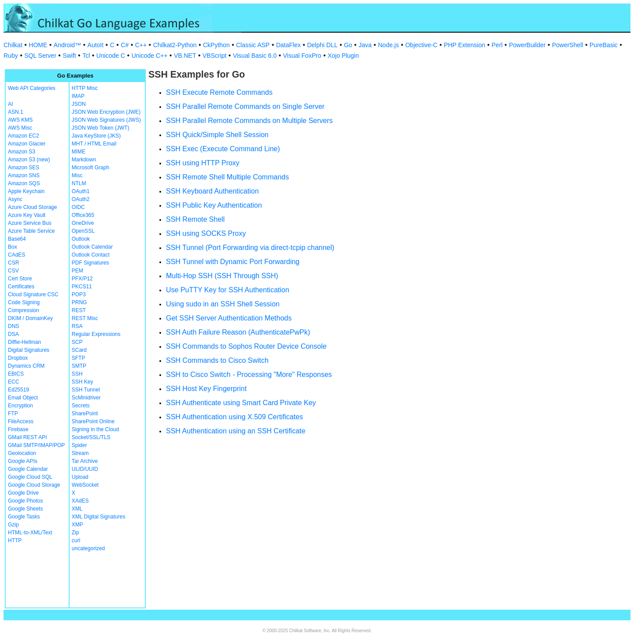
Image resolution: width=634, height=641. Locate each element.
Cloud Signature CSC (33, 294)
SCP (77, 342)
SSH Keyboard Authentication (212, 191)
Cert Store (20, 279)
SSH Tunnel (86, 390)
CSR (13, 263)
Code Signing (24, 302)
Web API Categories (31, 88)
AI (10, 104)
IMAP (78, 96)
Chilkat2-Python (175, 44)
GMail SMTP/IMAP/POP (36, 445)
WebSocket (85, 485)
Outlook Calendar (92, 247)
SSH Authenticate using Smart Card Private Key (241, 402)
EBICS (16, 374)
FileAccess (20, 421)
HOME (38, 44)
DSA (13, 334)
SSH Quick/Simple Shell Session (217, 134)
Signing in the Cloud (95, 429)
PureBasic (604, 44)
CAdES (16, 255)
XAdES (80, 501)
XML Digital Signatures (98, 517)
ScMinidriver (86, 398)
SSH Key (82, 382)
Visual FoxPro (302, 55)
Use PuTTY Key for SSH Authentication (227, 290)
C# (125, 44)
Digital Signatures (28, 350)
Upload (80, 477)
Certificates (21, 286)
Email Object (23, 398)
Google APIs (22, 461)
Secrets (81, 405)
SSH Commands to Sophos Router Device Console (246, 346)
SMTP (79, 366)
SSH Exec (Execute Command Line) (223, 149)
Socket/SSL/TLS (91, 437)
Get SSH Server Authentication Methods (228, 318)
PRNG (79, 302)
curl (76, 540)
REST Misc (85, 318)
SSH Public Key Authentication (214, 205)
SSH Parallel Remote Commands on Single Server (245, 106)
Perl (497, 44)
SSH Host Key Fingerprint (206, 388)
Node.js (388, 44)
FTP (13, 413)
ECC (13, 382)
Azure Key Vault (26, 215)
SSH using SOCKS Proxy (206, 233)
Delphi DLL (322, 44)
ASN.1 (15, 112)
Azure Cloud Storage (32, 207)
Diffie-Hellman (24, 342)
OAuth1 (81, 191)
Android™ (67, 44)
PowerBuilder (527, 44)
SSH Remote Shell (195, 219)
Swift (69, 55)
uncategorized (88, 548)
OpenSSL (83, 231)
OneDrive (83, 223)
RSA (77, 326)
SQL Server (40, 55)
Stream (80, 453)
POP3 (79, 294)
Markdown (84, 160)
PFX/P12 (82, 279)
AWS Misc (20, 128)
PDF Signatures (90, 263)
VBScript (214, 55)
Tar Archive (85, 461)
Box (12, 247)
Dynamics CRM (26, 366)
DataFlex (288, 44)
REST (79, 310)
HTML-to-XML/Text (30, 532)
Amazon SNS (24, 175)
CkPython (216, 44)
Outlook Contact (91, 255)
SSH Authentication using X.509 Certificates (234, 417)
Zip (75, 532)
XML (77, 509)
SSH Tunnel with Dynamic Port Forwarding (232, 261)
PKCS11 (82, 286)
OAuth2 (81, 199)
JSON (79, 104)
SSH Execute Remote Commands (219, 92)
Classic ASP (252, 44)
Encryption (20, 405)
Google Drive (23, 493)
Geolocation (22, 453)
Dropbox (18, 358)
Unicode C (110, 55)
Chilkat (13, 44)
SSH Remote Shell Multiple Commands (227, 177)
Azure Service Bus (30, 223)
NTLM (79, 183)
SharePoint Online (93, 421)
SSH (77, 374)
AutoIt (96, 44)
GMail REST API (27, 437)
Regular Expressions (96, 334)
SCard (79, 350)
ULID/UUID (85, 469)
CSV (13, 271)
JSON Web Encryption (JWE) (106, 112)
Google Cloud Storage (34, 485)
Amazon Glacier (26, 144)
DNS (13, 326)
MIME (78, 152)
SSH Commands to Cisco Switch (217, 360)
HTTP (15, 540)
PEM (77, 271)
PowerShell (567, 44)
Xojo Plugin (343, 55)
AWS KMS (20, 120)
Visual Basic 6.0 (254, 55)
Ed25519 (18, 390)
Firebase (18, 429)
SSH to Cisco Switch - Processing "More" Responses (249, 374)
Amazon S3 (21, 152)
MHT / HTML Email (94, 144)
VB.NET (185, 55)
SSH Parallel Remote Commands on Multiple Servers (249, 120)
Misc (77, 175)
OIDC (78, 207)
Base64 (17, 239)
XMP (77, 525)
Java (365, 44)
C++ (141, 44)
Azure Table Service (31, 231)
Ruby (11, 55)
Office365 (83, 215)
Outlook (81, 239)
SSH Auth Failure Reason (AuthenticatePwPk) (238, 332)
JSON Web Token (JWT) (100, 128)
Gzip (13, 525)
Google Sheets (25, 509)
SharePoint (85, 413)
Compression (23, 310)
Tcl (86, 55)
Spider (79, 445)
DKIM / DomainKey (30, 318)
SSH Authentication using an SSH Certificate (236, 431)
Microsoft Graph (90, 167)
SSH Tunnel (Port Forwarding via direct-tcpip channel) (250, 247)
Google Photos (25, 501)
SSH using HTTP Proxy (203, 163)
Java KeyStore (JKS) (96, 136)
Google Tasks (24, 517)
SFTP (78, 358)
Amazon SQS (24, 183)
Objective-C (421, 44)
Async (15, 199)
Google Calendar (28, 469)
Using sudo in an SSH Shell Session (223, 304)
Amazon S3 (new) (29, 160)
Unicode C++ (150, 55)
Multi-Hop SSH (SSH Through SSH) (222, 276)
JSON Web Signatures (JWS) (106, 120)
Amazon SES (23, 167)
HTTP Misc (85, 88)
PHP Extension (464, 44)
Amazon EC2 (23, 136)
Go (348, 44)
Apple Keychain (26, 191)
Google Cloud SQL (30, 477)
